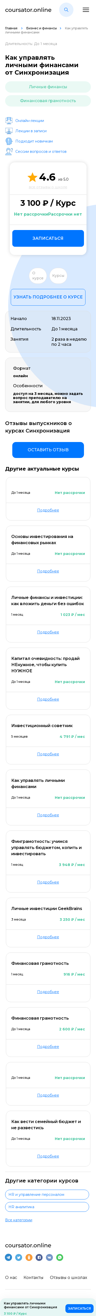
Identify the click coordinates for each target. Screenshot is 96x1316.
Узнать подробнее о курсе (48, 297)
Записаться (48, 238)
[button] (66, 10)
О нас (11, 1277)
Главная (11, 28)
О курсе (38, 275)
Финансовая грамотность (48, 100)
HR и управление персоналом (36, 1194)
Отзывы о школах (68, 1277)
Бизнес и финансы (41, 28)
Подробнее (48, 510)
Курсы (58, 275)
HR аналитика (21, 1207)
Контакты (34, 1277)
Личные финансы (48, 86)
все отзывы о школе (48, 187)
